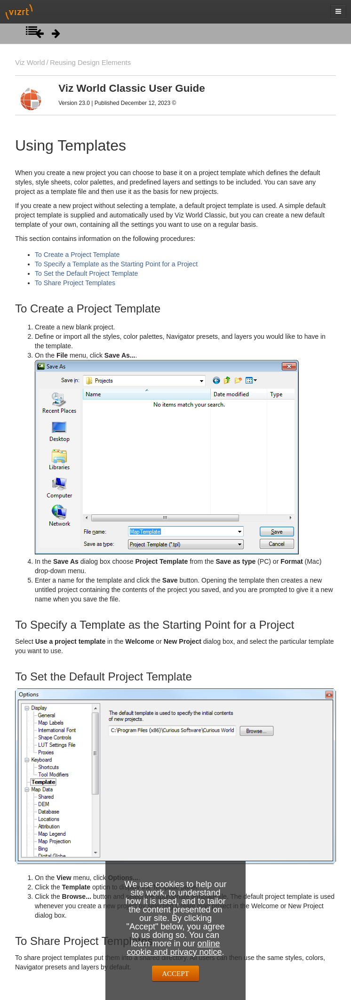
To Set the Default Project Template (86, 273)
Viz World (30, 62)
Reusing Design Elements (90, 62)
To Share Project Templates (75, 283)
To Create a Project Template (77, 254)
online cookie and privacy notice (174, 948)
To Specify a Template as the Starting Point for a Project (116, 264)
